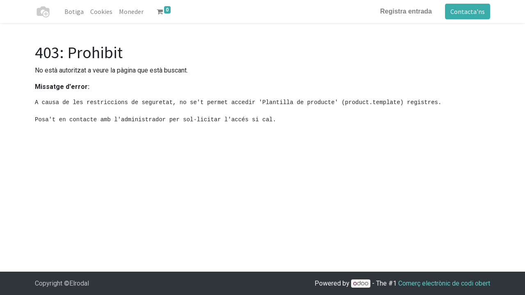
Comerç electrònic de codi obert (444, 283)
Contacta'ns (467, 11)
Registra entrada (406, 11)
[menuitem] (74, 11)
